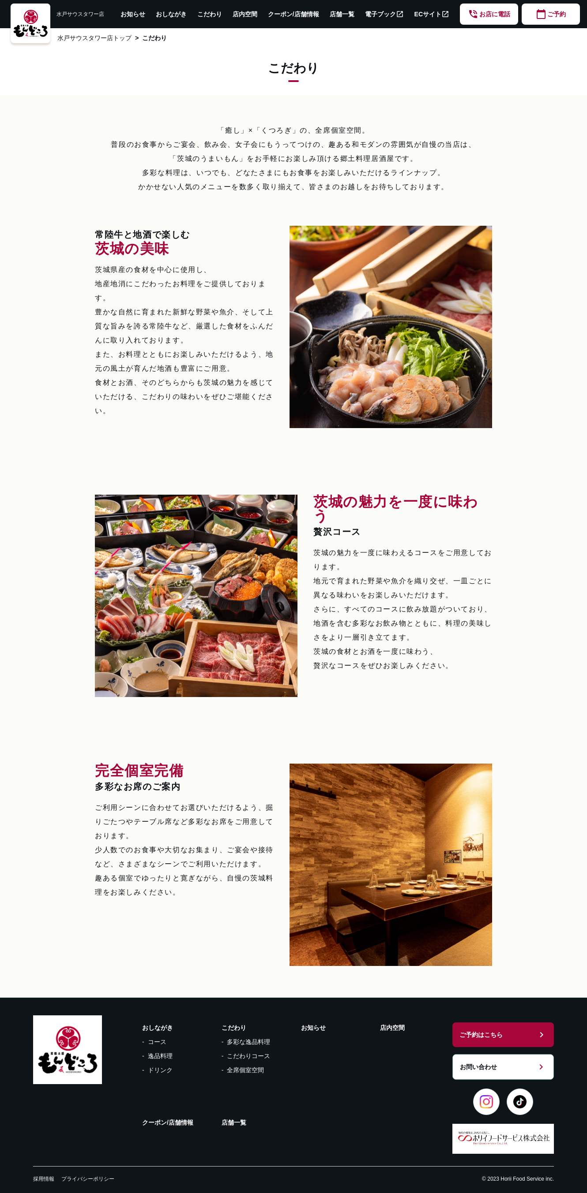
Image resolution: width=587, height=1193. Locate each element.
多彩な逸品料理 (248, 1041)
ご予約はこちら (503, 1034)
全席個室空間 (245, 1070)
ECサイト (431, 14)
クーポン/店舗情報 (293, 14)
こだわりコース (248, 1055)
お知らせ (132, 14)
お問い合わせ (503, 1067)
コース (157, 1041)
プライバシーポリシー (87, 1179)
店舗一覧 (342, 14)
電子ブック (384, 14)
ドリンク (160, 1070)
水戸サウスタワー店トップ (94, 37)
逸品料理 (160, 1055)
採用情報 (43, 1179)
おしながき (171, 14)
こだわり (209, 14)
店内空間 (245, 14)
